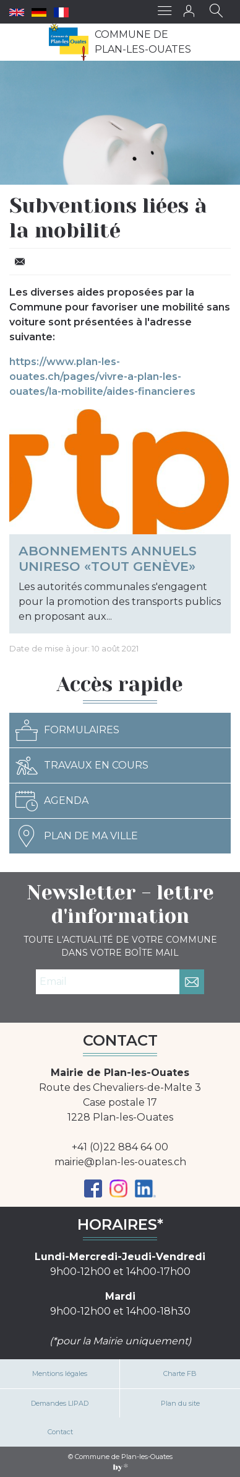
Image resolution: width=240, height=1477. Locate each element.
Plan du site (180, 1403)
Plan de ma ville (76, 836)
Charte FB (180, 1373)
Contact (60, 1431)
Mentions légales (59, 1373)
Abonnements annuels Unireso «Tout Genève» (108, 558)
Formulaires (67, 730)
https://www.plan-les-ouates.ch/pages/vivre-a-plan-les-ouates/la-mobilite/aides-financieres (102, 376)
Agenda (51, 801)
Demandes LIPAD (59, 1403)
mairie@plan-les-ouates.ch (120, 1162)
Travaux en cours (81, 765)
